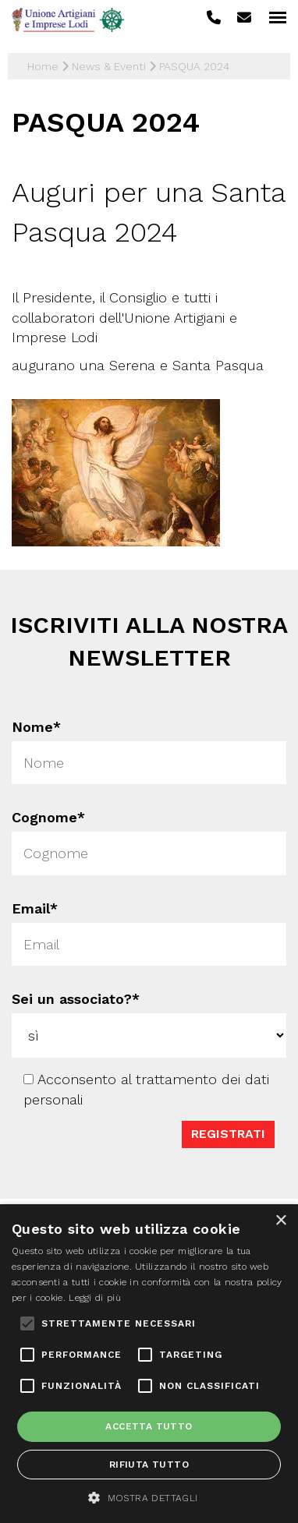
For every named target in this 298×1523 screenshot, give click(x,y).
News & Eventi (109, 66)
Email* (35, 908)
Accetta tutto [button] (148, 1426)
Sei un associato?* (76, 998)
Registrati (227, 1129)
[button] (148, 1497)
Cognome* (48, 817)
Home (43, 66)
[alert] (149, 1363)
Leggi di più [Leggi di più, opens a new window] (95, 1297)
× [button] (280, 1221)
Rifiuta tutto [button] (149, 1464)
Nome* (34, 725)
